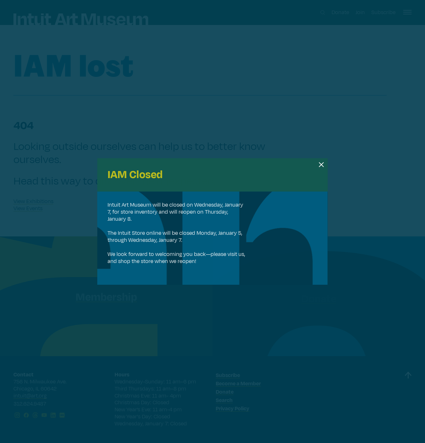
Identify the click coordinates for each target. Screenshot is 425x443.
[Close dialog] (321, 164)
